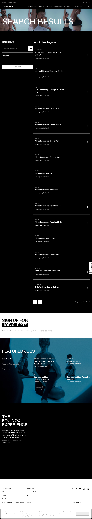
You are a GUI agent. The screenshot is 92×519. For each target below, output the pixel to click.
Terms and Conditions (33, 491)
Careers (4, 495)
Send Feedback (6, 488)
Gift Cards (5, 491)
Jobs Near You (7, 359)
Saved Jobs (6, 369)
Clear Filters (17, 66)
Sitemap (29, 502)
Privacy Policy (30, 488)
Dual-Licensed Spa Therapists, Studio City (43, 378)
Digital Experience (32, 499)
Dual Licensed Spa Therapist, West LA (78, 378)
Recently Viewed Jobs (10, 364)
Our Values (49, 6)
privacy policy (26, 515)
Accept (82, 513)
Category (5, 55)
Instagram (84, 489)
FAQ (28, 495)
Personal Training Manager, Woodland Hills (44, 363)
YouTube (80, 489)
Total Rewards (58, 6)
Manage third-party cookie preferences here (42, 515)
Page (76, 302)
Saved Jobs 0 (86, 2)
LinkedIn (88, 489)
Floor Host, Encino (74, 361)
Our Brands (67, 6)
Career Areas (32, 6)
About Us (41, 6)
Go (87, 302)
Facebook (73, 489)
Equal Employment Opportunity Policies (13, 502)
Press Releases (6, 499)
